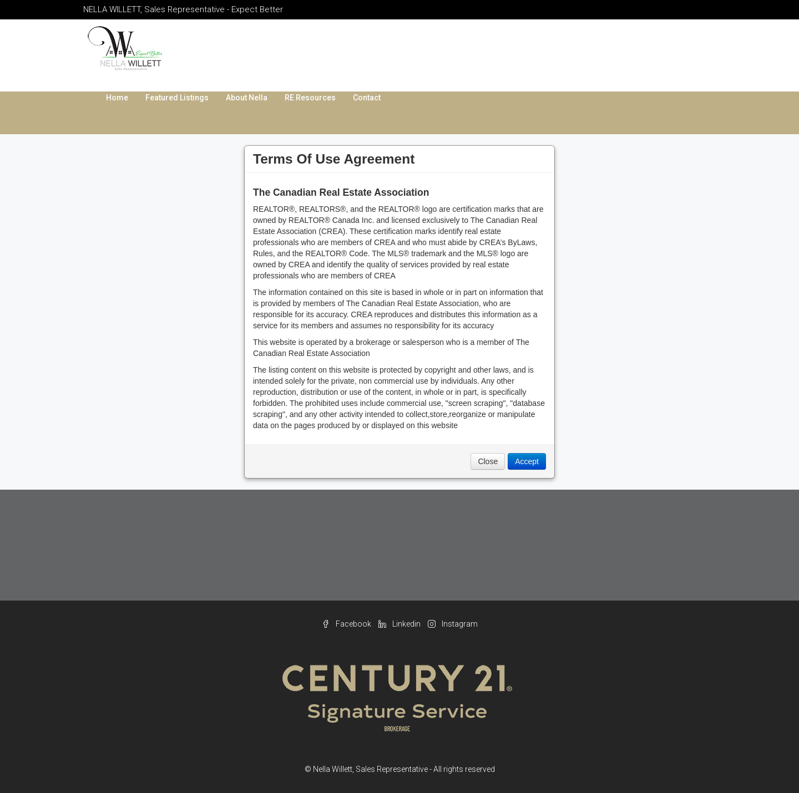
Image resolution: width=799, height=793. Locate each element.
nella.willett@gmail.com (619, 55)
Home (117, 97)
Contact (367, 97)
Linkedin (400, 623)
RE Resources (310, 97)
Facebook (347, 623)
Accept (527, 461)
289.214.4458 (603, 44)
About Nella (246, 97)
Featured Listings (177, 97)
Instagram (453, 623)
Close (488, 461)
